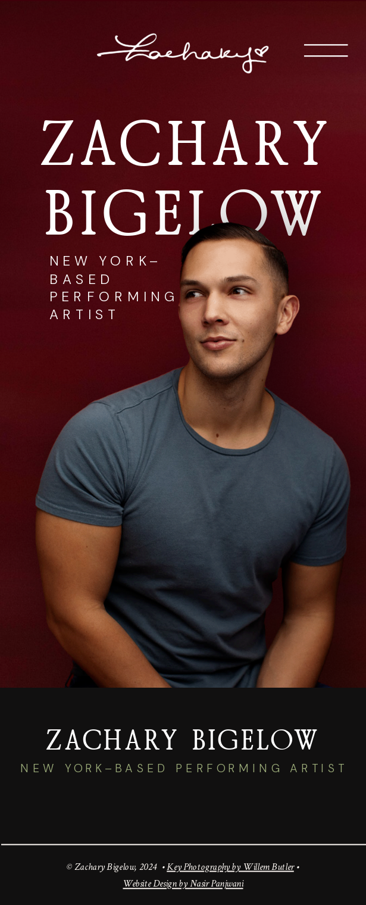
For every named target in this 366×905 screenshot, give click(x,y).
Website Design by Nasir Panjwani (183, 884)
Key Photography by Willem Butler (230, 866)
